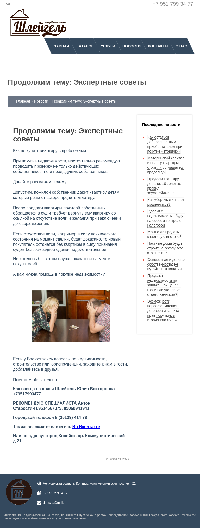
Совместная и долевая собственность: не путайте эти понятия (166, 264)
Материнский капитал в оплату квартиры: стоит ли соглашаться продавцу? (165, 165)
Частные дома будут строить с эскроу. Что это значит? (165, 248)
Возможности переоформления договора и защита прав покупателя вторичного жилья (163, 310)
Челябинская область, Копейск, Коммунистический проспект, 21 (89, 483)
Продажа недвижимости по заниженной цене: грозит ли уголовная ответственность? (164, 285)
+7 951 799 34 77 (173, 4)
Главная (60, 46)
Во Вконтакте (86, 426)
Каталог (85, 46)
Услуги (108, 46)
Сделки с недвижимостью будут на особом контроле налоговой (166, 218)
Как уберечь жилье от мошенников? (165, 202)
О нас (181, 46)
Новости (131, 46)
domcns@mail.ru (54, 503)
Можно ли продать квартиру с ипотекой (164, 234)
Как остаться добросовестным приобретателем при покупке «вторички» (164, 144)
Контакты (158, 46)
